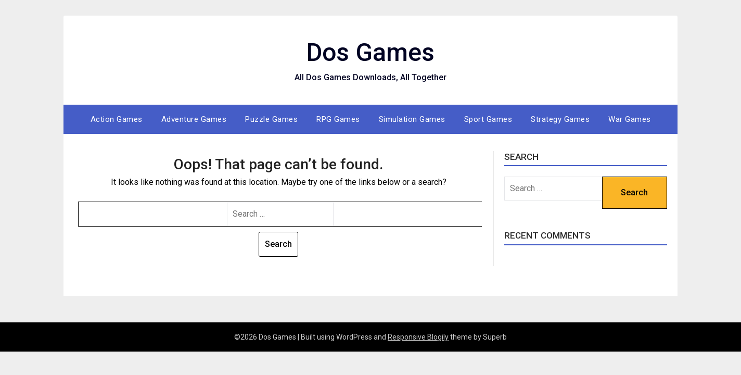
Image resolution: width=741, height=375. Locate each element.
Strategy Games (560, 119)
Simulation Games (412, 119)
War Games (629, 119)
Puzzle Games (271, 119)
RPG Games (338, 119)
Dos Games (370, 52)
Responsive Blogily (418, 337)
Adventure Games (194, 119)
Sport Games (488, 119)
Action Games (117, 119)
